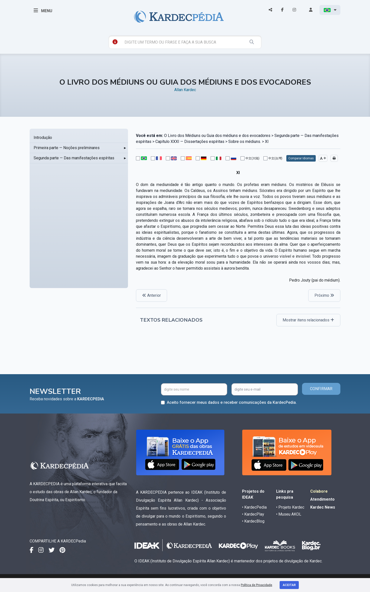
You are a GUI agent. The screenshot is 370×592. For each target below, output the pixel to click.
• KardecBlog (253, 521)
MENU (43, 10)
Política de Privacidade (256, 585)
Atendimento (322, 499)
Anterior (151, 295)
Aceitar (289, 585)
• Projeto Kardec (290, 507)
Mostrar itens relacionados (308, 320)
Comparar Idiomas (301, 158)
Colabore (319, 491)
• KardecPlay (253, 514)
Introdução (43, 137)
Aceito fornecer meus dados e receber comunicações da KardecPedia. (232, 402)
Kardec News (322, 507)
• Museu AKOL (288, 514)
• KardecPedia (254, 507)
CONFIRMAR (321, 388)
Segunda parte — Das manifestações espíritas (74, 158)
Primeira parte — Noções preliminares (67, 147)
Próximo (324, 295)
